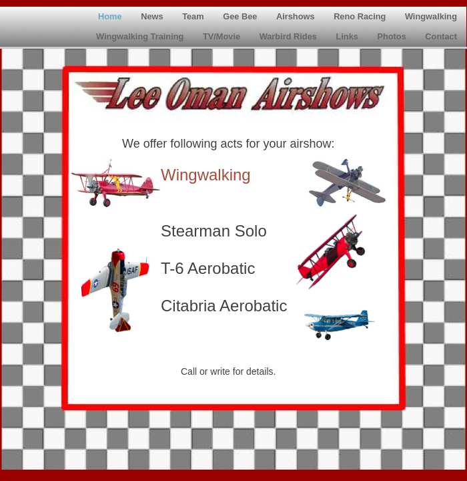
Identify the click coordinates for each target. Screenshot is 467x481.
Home (111, 16)
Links (348, 36)
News (153, 16)
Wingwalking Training (141, 36)
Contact (441, 36)
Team (194, 16)
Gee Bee (241, 16)
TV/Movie (223, 36)
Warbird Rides (290, 36)
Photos (392, 36)
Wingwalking (431, 16)
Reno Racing (361, 16)
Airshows (296, 16)
